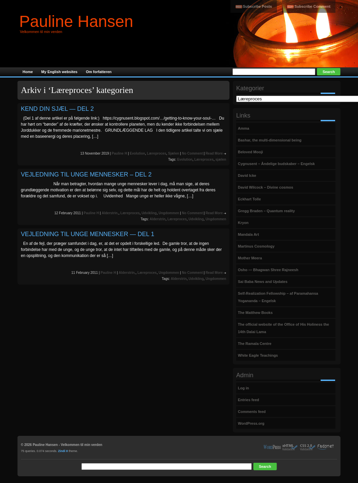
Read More (214, 153)
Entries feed (248, 400)
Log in (243, 388)
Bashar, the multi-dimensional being (269, 140)
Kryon (243, 223)
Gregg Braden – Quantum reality (266, 211)
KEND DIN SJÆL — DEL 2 (57, 108)
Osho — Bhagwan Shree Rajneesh (268, 270)
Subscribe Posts (257, 6)
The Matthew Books (255, 313)
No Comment (192, 153)
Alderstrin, (110, 213)
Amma (243, 128)
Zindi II (63, 451)
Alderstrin (158, 219)
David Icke (247, 175)
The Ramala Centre (255, 344)
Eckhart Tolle (249, 199)
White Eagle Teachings (258, 355)
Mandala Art (248, 234)
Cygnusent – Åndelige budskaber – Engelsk (276, 164)
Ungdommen (168, 213)
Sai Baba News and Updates (262, 282)
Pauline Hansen (76, 21)
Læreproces (156, 153)
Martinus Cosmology (256, 246)
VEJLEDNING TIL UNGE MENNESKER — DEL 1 (87, 234)
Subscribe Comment (312, 6)
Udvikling (149, 213)
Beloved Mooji (250, 152)
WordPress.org (251, 423)
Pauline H (119, 153)
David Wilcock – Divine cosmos (265, 187)
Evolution (137, 153)
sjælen (220, 159)
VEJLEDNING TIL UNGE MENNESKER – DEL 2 (86, 174)
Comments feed (252, 412)
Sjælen (173, 153)
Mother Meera (250, 258)
